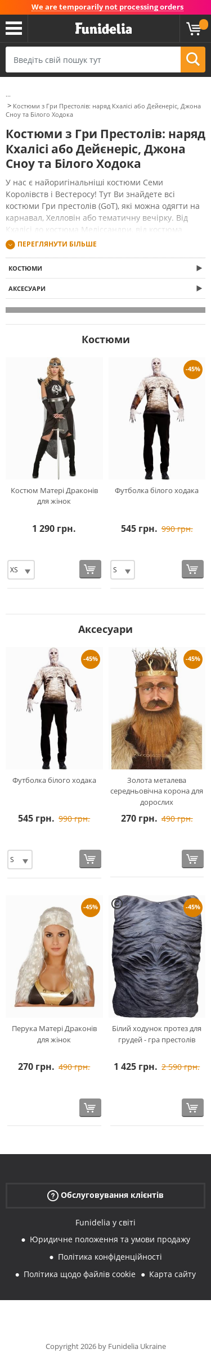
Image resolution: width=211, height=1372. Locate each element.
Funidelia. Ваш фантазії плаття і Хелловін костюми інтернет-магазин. (103, 28)
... (8, 94)
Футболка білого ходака (157, 490)
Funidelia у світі (105, 1222)
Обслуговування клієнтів (105, 1195)
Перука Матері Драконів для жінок (54, 1034)
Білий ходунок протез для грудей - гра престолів (156, 1034)
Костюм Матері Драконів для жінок (54, 496)
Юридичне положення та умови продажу (110, 1239)
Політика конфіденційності (110, 1256)
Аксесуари (27, 288)
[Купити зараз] (90, 569)
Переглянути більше (57, 244)
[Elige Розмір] (21, 570)
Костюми (25, 268)
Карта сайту (172, 1274)
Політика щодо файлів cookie (80, 1274)
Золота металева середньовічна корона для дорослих (156, 791)
